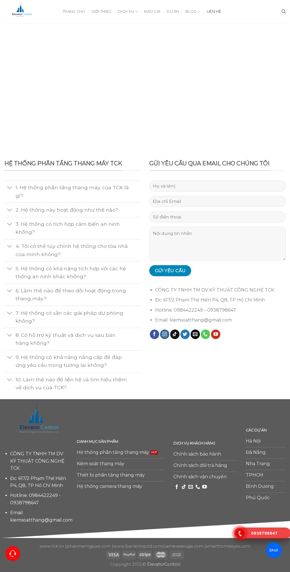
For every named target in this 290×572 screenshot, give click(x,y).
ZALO (274, 550)
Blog (192, 11)
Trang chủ (74, 11)
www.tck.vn (52, 546)
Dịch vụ (128, 11)
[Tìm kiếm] (284, 11)
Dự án (173, 11)
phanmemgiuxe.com (89, 546)
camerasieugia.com (183, 546)
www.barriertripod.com (137, 546)
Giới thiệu (101, 11)
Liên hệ (214, 11)
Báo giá (152, 11)
